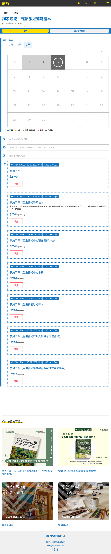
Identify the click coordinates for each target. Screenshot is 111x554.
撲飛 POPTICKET (56, 536)
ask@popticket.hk (55, 545)
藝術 (6, 12)
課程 (16, 12)
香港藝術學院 (11, 23)
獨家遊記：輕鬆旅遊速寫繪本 (26, 18)
